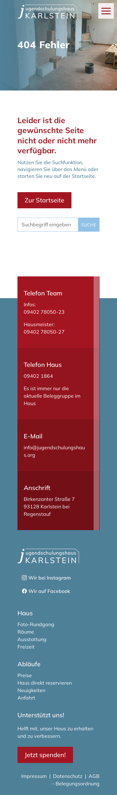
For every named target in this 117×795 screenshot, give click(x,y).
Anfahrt (26, 698)
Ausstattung (31, 639)
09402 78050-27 (44, 332)
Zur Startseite (44, 200)
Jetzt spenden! (45, 755)
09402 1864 (38, 376)
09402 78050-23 (44, 312)
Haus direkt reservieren (44, 683)
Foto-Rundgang (35, 624)
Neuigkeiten (31, 690)
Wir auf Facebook (49, 591)
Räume (25, 632)
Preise (24, 675)
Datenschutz (67, 776)
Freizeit (26, 647)
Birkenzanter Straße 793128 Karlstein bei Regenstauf (49, 506)
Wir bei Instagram (49, 578)
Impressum (34, 776)
